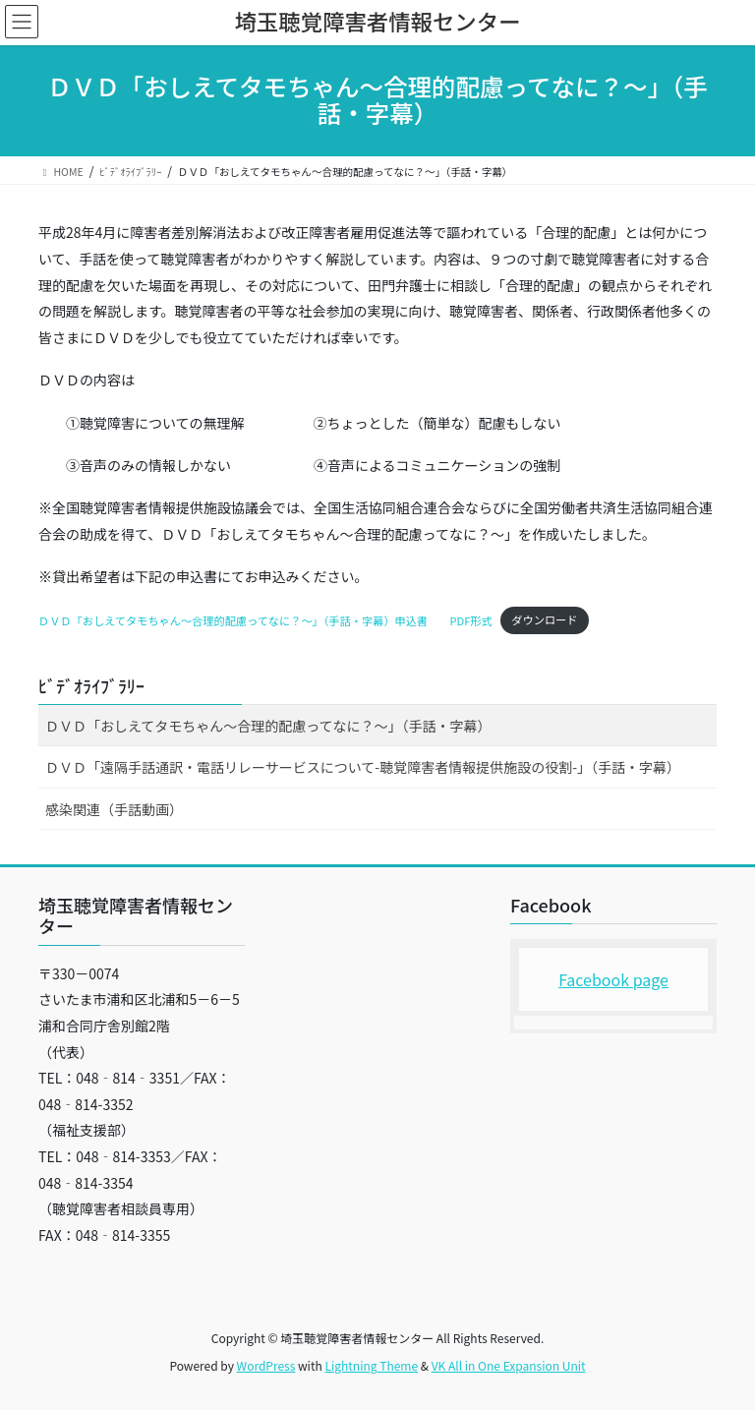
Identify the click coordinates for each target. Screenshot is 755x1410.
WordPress (266, 1365)
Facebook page (613, 979)
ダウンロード (544, 619)
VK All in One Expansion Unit (509, 1365)
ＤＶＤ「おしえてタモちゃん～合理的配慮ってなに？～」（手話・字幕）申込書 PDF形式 (265, 619)
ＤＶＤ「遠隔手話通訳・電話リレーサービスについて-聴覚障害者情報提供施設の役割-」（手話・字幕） (362, 767)
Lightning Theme (371, 1365)
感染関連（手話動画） (114, 809)
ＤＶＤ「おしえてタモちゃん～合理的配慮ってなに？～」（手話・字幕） (268, 725)
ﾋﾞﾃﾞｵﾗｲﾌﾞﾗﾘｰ (91, 685)
